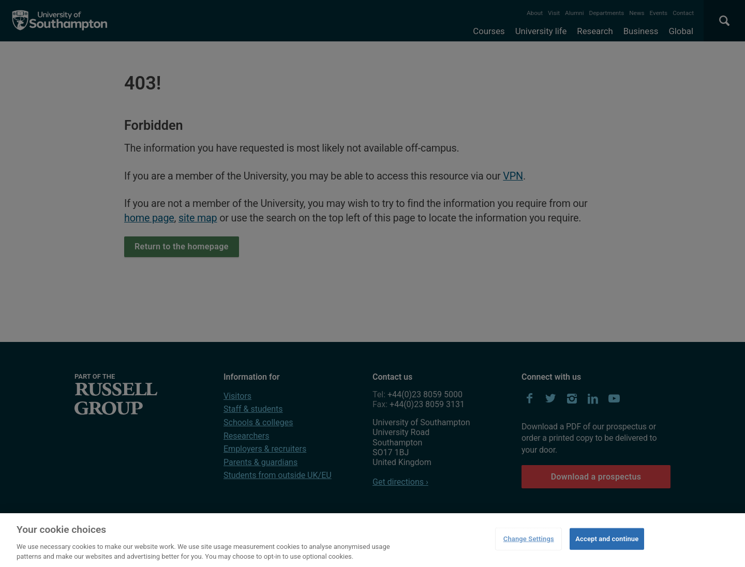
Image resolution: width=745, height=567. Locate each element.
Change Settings (528, 539)
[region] (372, 540)
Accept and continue (606, 539)
